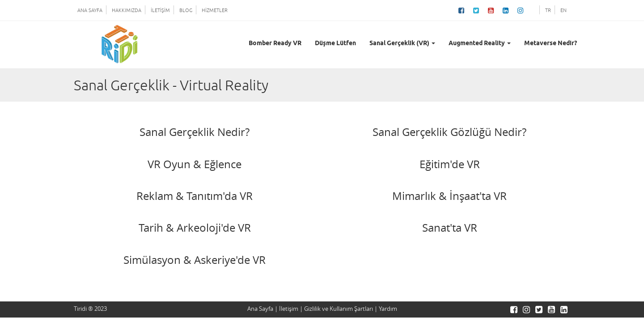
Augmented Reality (480, 43)
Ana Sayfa (260, 309)
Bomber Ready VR (275, 43)
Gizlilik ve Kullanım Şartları (338, 309)
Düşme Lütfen (335, 43)
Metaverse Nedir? (550, 43)
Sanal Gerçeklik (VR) (402, 43)
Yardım (388, 309)
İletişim (288, 309)
